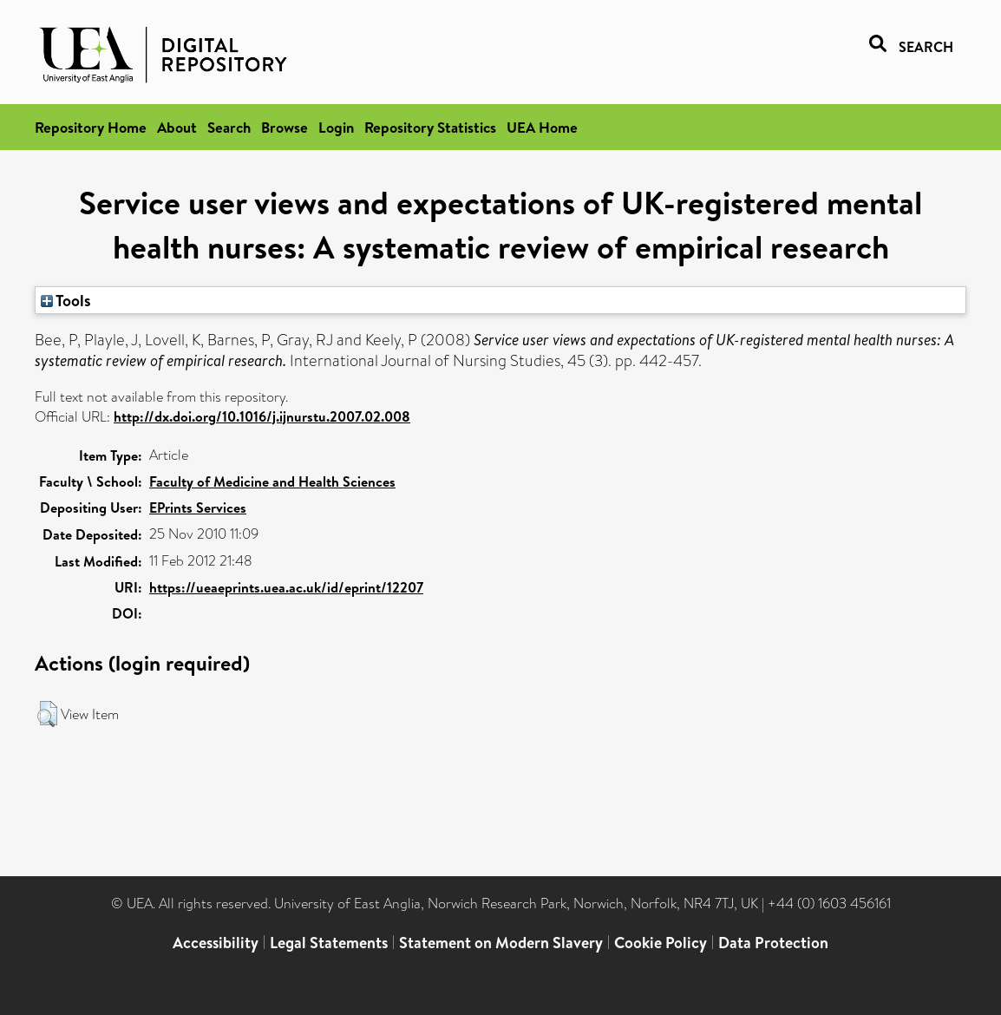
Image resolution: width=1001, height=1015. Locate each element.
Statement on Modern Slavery (501, 942)
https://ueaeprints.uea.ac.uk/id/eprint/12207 (286, 587)
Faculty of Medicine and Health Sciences (272, 481)
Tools (66, 300)
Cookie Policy (660, 942)
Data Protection (773, 942)
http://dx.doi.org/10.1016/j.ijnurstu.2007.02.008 (262, 416)
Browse (284, 127)
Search (229, 127)
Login (336, 127)
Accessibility (215, 942)
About (177, 127)
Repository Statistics (430, 127)
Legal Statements (329, 942)
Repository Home (91, 127)
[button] (47, 714)
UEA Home (542, 127)
